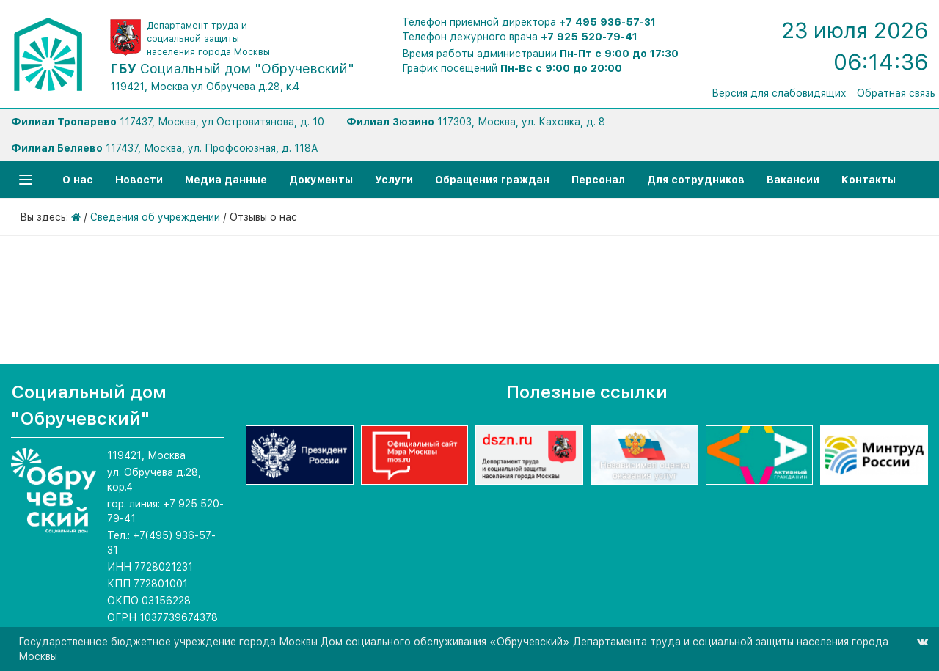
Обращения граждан (492, 180)
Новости (139, 180)
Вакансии (793, 180)
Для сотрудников (696, 180)
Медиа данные (226, 180)
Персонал (598, 180)
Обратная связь (896, 93)
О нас (77, 180)
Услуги (394, 180)
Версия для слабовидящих (779, 93)
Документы (321, 180)
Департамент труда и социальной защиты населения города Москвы (208, 38)
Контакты (868, 180)
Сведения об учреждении (155, 217)
